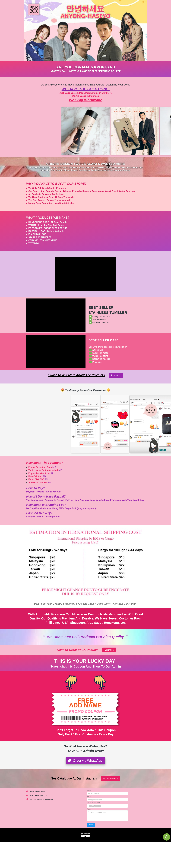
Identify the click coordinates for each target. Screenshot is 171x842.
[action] (166, 837)
